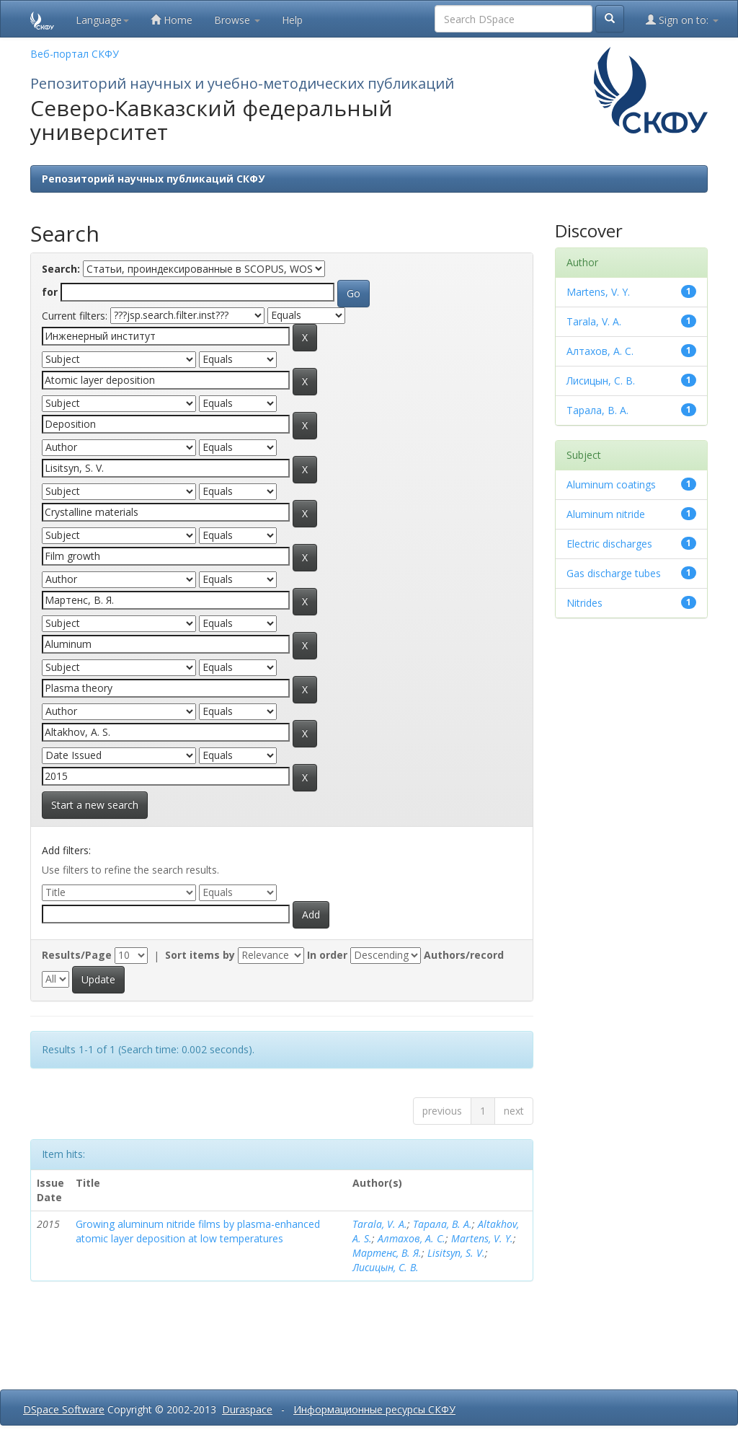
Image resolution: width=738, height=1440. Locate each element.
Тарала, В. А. (442, 1224)
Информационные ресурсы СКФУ (374, 1409)
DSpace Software (64, 1409)
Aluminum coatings (611, 484)
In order (327, 955)
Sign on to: (682, 20)
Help (292, 20)
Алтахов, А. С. (411, 1238)
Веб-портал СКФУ (74, 54)
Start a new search (94, 805)
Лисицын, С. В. (385, 1267)
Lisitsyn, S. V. (456, 1253)
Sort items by (200, 955)
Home (171, 20)
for (50, 292)
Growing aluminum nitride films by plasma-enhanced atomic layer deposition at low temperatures (198, 1231)
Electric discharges (609, 543)
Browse (237, 20)
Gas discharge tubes (613, 573)
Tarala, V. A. (379, 1224)
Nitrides (584, 603)
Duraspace (247, 1409)
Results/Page (77, 955)
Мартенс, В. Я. (387, 1253)
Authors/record (464, 955)
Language (102, 20)
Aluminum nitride (605, 514)
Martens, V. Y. (482, 1238)
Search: (61, 269)
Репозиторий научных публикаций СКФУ (153, 178)
